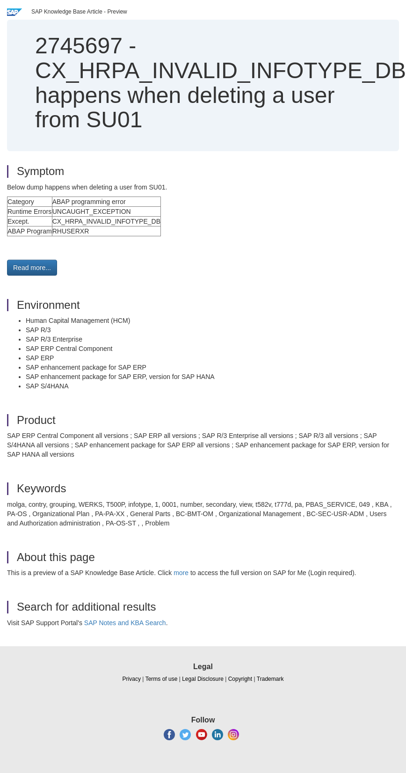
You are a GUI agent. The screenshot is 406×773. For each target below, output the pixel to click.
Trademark (270, 679)
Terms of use (161, 679)
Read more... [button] (32, 267)
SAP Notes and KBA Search (125, 623)
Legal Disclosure (203, 679)
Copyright (240, 679)
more (181, 572)
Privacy (132, 679)
